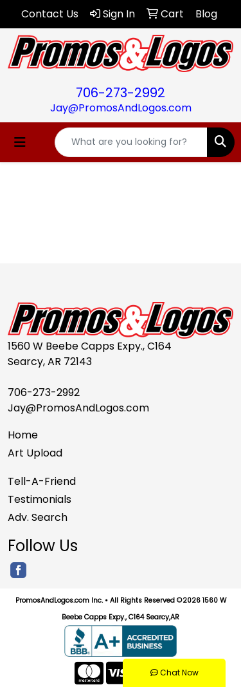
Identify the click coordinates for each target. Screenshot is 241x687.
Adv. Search (37, 517)
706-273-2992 (120, 93)
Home (23, 435)
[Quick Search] (131, 142)
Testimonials (39, 499)
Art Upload (35, 453)
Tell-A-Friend (42, 481)
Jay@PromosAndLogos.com (121, 107)
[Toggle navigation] (19, 142)
